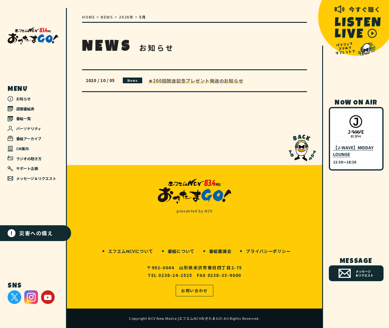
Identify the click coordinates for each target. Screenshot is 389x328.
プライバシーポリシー (268, 251)
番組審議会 (220, 251)
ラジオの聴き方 (25, 158)
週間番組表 (21, 108)
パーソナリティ (24, 128)
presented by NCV (194, 210)
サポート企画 (23, 168)
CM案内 (18, 148)
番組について (181, 251)
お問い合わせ (194, 290)
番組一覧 (19, 118)
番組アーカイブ (24, 138)
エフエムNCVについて (130, 251)
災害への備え (30, 233)
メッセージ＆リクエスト (32, 178)
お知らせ (19, 99)
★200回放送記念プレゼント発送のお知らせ (195, 81)
